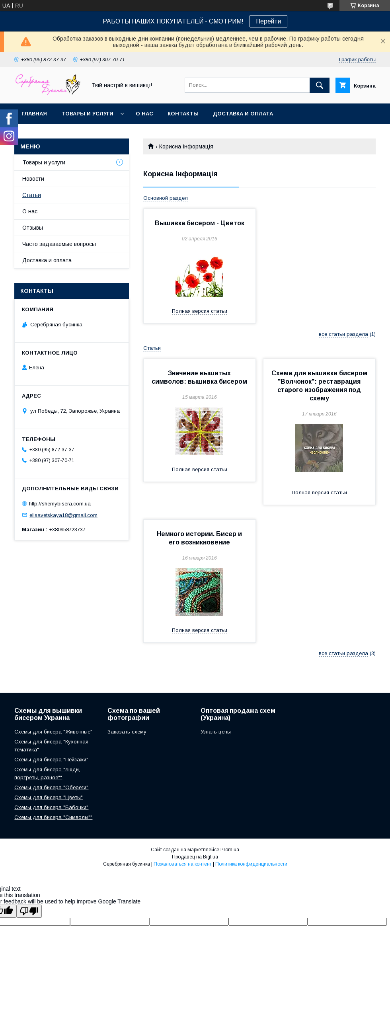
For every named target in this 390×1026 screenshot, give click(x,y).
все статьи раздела (343, 334)
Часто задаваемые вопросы (59, 244)
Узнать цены (216, 732)
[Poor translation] (29, 911)
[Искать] (320, 85)
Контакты (183, 114)
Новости (33, 179)
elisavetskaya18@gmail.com (63, 515)
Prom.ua (229, 849)
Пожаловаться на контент (183, 864)
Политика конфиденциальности (251, 864)
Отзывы (32, 227)
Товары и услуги (87, 114)
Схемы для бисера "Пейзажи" (51, 760)
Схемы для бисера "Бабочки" (51, 807)
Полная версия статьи (199, 311)
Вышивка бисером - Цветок (199, 223)
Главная (34, 114)
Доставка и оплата (243, 114)
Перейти (268, 21)
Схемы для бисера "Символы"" (53, 817)
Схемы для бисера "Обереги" (51, 787)
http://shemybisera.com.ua (60, 504)
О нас (144, 114)
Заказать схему (126, 732)
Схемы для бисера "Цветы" (48, 797)
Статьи (31, 195)
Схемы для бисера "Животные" (53, 732)
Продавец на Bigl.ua (195, 857)
